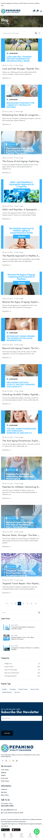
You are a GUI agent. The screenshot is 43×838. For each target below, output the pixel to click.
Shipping (3, 772)
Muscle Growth (22, 667)
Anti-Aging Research (22, 676)
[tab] (36, 33)
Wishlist (3, 775)
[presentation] (14, 724)
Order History (5, 781)
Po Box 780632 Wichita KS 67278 (13, 813)
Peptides (4, 689)
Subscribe (7, 733)
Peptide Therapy (23, 689)
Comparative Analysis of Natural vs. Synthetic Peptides (25, 648)
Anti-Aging (12, 689)
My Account (4, 778)
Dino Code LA (4, 826)
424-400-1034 (7, 805)
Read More (6, 78)
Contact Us (4, 789)
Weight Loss (22, 664)
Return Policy (5, 795)
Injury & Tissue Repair (22, 670)
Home (2, 24)
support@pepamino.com (10, 810)
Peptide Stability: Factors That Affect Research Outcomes (22, 638)
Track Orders (5, 770)
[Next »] (36, 603)
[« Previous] (7, 603)
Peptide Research (7, 692)
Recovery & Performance (22, 673)
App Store (4, 792)
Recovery (17, 692)
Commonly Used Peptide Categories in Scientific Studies (23, 628)
